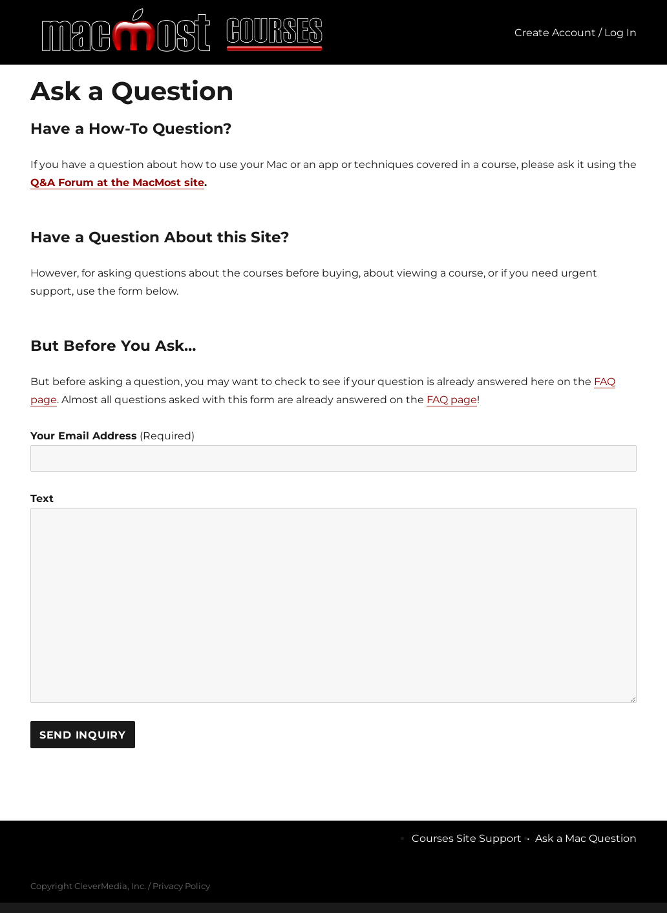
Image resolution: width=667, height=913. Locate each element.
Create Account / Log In (575, 32)
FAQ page (452, 400)
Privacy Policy (181, 886)
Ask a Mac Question (586, 838)
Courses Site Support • (473, 838)
